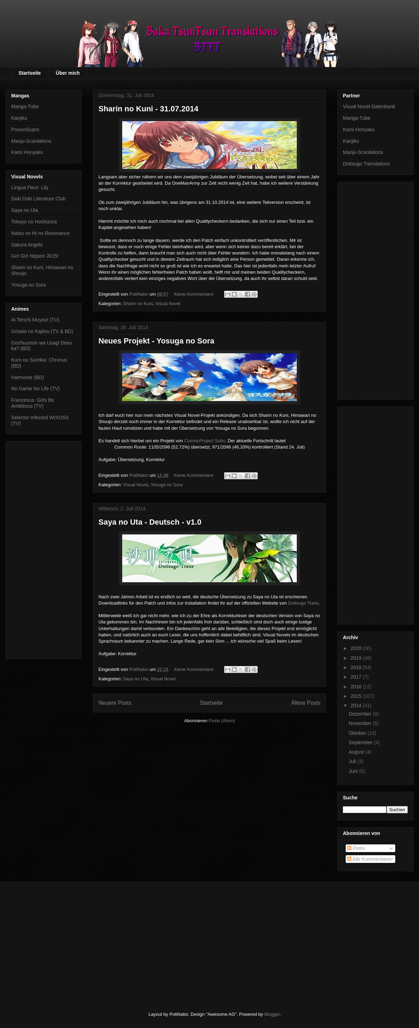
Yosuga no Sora (166, 484)
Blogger (272, 1014)
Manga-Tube (25, 106)
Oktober (358, 733)
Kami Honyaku (27, 152)
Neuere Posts (114, 703)
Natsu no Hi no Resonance (40, 233)
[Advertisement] (43, 548)
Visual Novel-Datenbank (369, 106)
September (361, 742)
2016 (357, 686)
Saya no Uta (135, 678)
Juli (353, 761)
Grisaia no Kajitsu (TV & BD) (42, 331)
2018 (357, 667)
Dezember (361, 714)
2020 (357, 648)
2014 (357, 705)
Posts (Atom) (222, 720)
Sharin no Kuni (138, 303)
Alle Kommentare (368, 859)
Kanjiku (19, 118)
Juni (354, 771)
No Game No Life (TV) (35, 388)
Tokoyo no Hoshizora (34, 221)
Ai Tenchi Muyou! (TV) (35, 320)
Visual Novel (168, 303)
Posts (356, 848)
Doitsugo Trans (303, 603)
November (361, 723)
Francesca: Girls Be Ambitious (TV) (32, 403)
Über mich (68, 73)
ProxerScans (25, 129)
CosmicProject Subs (204, 440)
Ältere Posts (306, 703)
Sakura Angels (27, 244)
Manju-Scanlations (31, 141)
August (357, 752)
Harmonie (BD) (27, 377)
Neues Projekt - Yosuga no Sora (156, 340)
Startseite (30, 73)
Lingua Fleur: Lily (30, 187)
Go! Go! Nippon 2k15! (34, 256)
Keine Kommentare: (195, 294)
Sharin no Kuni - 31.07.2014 (148, 108)
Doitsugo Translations (366, 164)
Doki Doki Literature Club (38, 198)
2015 (357, 696)
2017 (357, 677)
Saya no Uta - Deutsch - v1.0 (149, 522)
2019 (357, 658)
